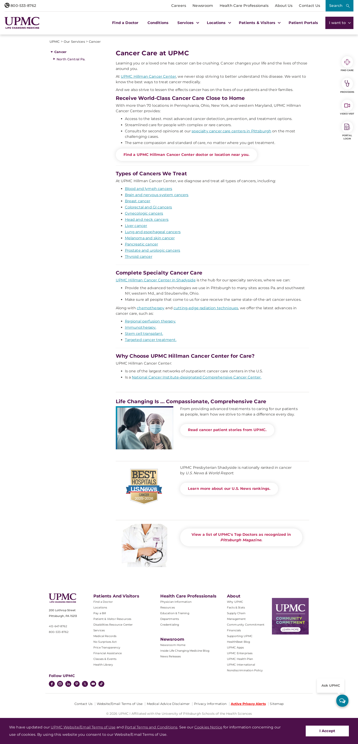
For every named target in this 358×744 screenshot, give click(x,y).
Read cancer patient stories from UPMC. (227, 430)
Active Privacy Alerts (248, 704)
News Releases (170, 656)
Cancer (60, 52)
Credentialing (169, 624)
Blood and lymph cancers (148, 189)
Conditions (158, 23)
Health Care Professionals (244, 5)
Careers (178, 5)
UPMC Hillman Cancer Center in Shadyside (156, 280)
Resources (167, 607)
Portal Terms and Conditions (151, 727)
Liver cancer (136, 226)
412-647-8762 (58, 626)
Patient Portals (303, 23)
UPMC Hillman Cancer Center (148, 76)
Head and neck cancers (146, 219)
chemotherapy (150, 308)
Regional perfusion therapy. (150, 321)
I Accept (327, 731)
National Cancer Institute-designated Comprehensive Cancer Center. (196, 377)
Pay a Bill (99, 613)
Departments (169, 619)
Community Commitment (245, 624)
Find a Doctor (125, 23)
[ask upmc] (342, 701)
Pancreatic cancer (141, 244)
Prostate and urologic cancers (152, 250)
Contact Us (309, 5)
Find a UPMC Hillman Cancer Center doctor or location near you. (187, 154)
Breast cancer (137, 201)
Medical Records (104, 636)
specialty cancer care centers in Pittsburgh (231, 131)
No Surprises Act (105, 641)
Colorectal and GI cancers (148, 207)
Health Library (103, 664)
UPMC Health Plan (240, 659)
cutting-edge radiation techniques (206, 308)
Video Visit (347, 107)
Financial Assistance (107, 653)
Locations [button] (218, 23)
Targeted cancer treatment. (150, 340)
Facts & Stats (236, 607)
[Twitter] (85, 684)
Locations (100, 607)
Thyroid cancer (138, 256)
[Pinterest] (77, 684)
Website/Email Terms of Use (120, 704)
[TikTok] (101, 684)
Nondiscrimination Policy (245, 670)
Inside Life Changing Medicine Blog (184, 650)
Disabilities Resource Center (113, 624)
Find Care (347, 64)
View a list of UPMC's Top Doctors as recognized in (241, 537)
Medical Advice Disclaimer (168, 704)
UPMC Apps (235, 647)
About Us (283, 5)
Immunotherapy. (140, 327)
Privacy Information (210, 704)
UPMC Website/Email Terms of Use (83, 727)
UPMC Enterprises (240, 653)
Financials (234, 630)
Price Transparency (106, 647)
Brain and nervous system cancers (157, 195)
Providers (347, 85)
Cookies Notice (208, 727)
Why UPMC (235, 601)
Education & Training (174, 613)
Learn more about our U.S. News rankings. (229, 488)
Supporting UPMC (240, 636)
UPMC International (241, 664)
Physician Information (176, 601)
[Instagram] (60, 684)
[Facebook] (52, 684)
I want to (339, 23)
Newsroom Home (173, 645)
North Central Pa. (71, 59)
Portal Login (347, 130)
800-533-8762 (20, 5)
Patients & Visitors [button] (259, 23)
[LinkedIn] (68, 684)
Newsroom (202, 5)
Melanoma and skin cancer (150, 238)
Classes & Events (105, 659)
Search (335, 5)
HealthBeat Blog (238, 641)
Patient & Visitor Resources (112, 619)
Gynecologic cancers (144, 213)
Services (99, 630)
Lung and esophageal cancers (153, 232)
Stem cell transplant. (144, 333)
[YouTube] (93, 684)
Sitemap (277, 704)
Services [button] (187, 23)
